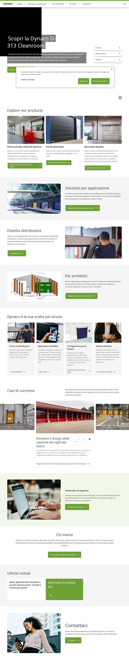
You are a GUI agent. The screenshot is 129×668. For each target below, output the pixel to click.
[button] (24, 8)
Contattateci (86, 8)
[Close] (111, 69)
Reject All (83, 81)
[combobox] (113, 8)
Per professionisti (58, 8)
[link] (7, 2)
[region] (65, 77)
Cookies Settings (27, 79)
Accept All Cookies (100, 81)
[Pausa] (120, 101)
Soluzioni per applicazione (37, 8)
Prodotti (19, 8)
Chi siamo (73, 8)
